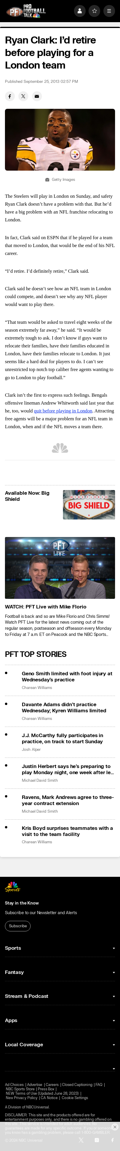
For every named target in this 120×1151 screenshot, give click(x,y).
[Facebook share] (10, 96)
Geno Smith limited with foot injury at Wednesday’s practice (67, 677)
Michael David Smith (40, 780)
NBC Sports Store (20, 1089)
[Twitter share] (23, 96)
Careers (52, 1085)
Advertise (35, 1085)
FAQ (99, 1085)
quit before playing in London (63, 411)
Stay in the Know (22, 903)
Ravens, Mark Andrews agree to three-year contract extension (68, 800)
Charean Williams (37, 687)
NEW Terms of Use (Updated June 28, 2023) (42, 1093)
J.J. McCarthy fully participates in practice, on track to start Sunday (62, 738)
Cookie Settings (75, 1098)
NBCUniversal (37, 1107)
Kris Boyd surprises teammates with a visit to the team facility (67, 831)
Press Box (46, 1089)
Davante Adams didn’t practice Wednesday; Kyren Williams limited (64, 708)
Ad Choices (14, 1085)
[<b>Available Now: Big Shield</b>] (89, 504)
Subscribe (18, 926)
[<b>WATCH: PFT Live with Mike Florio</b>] (60, 568)
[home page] (26, 11)
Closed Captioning (77, 1085)
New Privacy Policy (22, 1098)
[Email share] (37, 96)
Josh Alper (31, 749)
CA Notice (49, 1098)
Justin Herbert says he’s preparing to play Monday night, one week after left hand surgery (68, 769)
